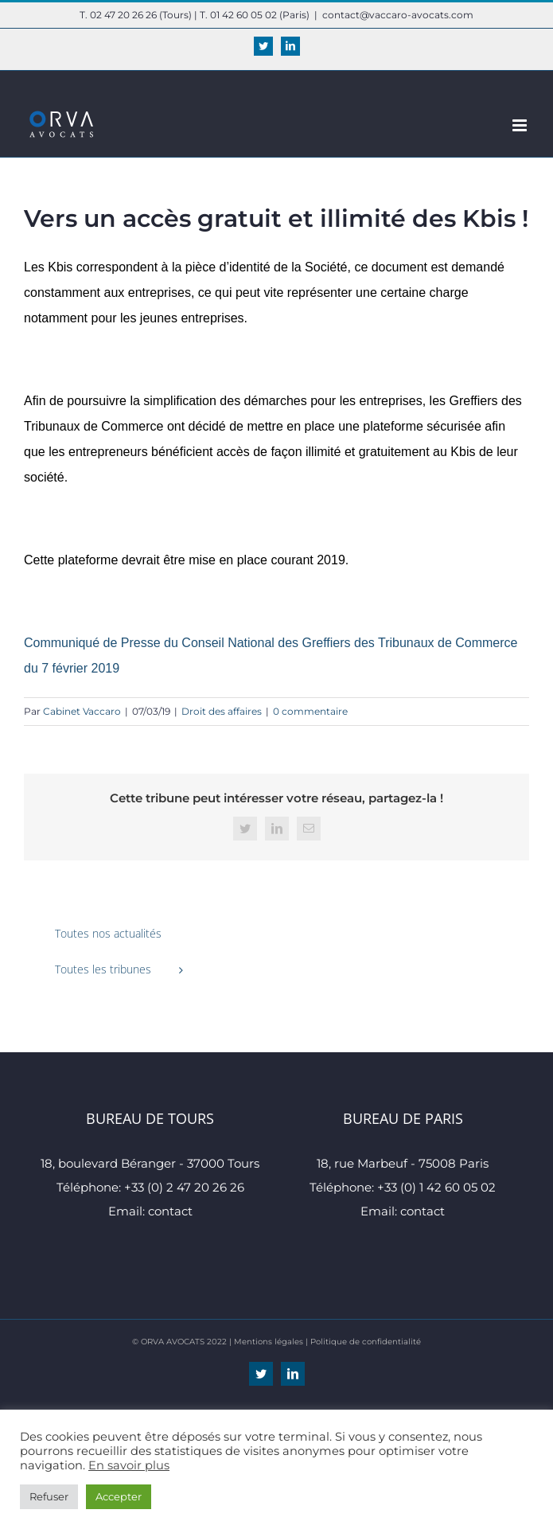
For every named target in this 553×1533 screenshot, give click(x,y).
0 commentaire (310, 711)
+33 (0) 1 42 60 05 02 (436, 1187)
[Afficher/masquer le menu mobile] (520, 125)
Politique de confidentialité (365, 1341)
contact (170, 1211)
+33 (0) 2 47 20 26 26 (184, 1187)
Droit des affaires (221, 711)
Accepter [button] (118, 1496)
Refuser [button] (48, 1496)
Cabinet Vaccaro (82, 711)
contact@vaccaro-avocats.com (397, 15)
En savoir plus (128, 1465)
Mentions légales (268, 1341)
